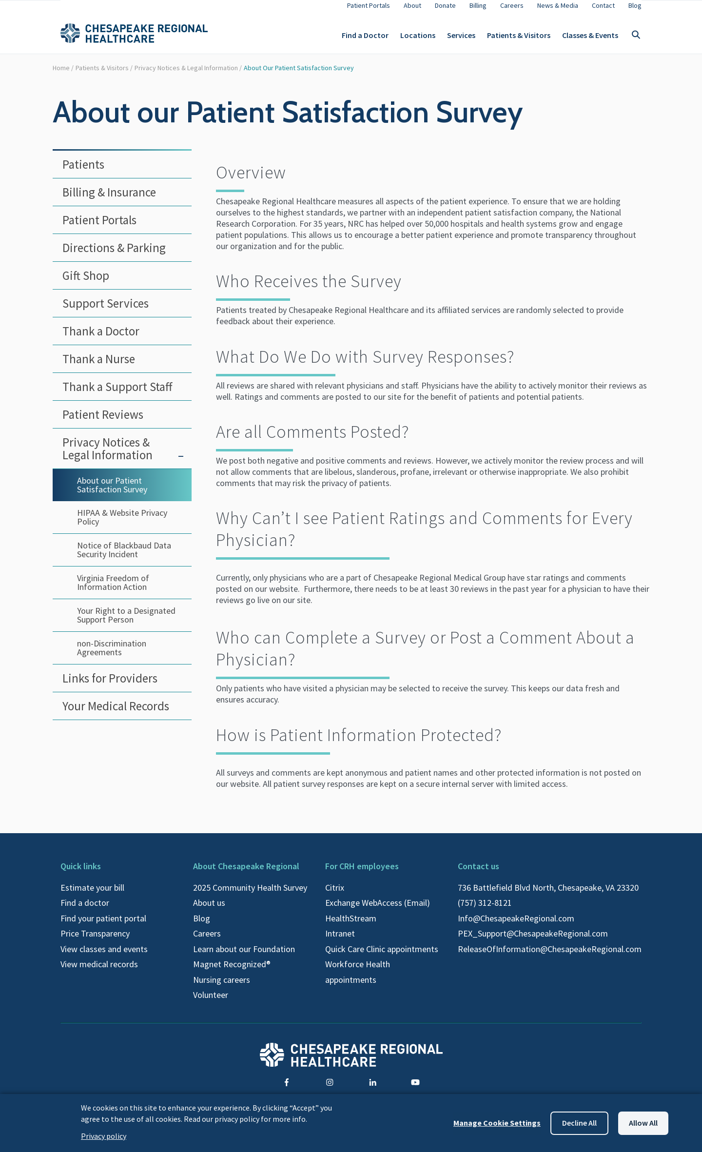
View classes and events (104, 956)
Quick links (80, 873)
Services (461, 39)
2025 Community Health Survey (250, 895)
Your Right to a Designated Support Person (126, 623)
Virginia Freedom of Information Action (113, 590)
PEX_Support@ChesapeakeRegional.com (533, 941)
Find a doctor (84, 910)
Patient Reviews (102, 422)
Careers (207, 941)
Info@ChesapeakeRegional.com (516, 926)
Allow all (643, 1123)
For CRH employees (362, 873)
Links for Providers (109, 686)
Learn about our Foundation (244, 956)
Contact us (478, 873)
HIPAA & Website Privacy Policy (122, 525)
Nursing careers (221, 987)
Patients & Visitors (518, 39)
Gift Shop (85, 283)
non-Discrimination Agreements (111, 655)
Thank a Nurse (98, 366)
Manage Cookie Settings (497, 1123)
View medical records (99, 971)
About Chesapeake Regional (246, 873)
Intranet (340, 941)
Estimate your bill (92, 895)
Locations (417, 39)
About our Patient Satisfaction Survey (299, 75)
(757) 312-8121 (485, 910)
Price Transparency (95, 941)
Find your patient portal (103, 926)
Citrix (334, 895)
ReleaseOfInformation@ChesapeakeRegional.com (550, 956)
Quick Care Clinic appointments (381, 956)
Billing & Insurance (109, 200)
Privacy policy (103, 1136)
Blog (201, 926)
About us (209, 910)
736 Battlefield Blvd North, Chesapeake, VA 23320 (548, 895)
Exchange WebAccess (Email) (377, 910)
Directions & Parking (114, 255)
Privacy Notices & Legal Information (186, 75)
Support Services (105, 311)
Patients (83, 172)
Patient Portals (99, 227)
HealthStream (350, 926)
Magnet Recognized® (232, 971)
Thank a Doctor (100, 339)
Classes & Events (590, 39)
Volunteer (210, 1002)
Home (61, 75)
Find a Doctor (365, 39)
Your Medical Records (115, 714)
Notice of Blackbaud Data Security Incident (124, 557)
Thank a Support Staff (117, 394)
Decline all (579, 1123)
